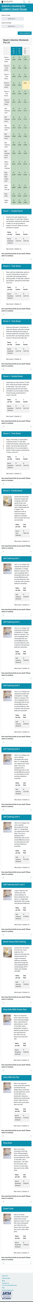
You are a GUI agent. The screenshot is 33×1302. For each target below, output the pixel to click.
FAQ (3, 1288)
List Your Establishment (9, 1285)
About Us (5, 1276)
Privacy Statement (7, 1290)
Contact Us (5, 1283)
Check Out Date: (6, 23)
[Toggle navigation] (29, 2)
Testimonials (6, 1278)
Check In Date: (5, 15)
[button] (3, 501)
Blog (3, 1281)
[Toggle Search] (24, 1)
